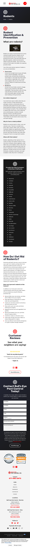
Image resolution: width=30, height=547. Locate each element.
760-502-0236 (15, 517)
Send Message (15, 445)
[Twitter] (18, 523)
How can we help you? (8, 425)
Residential (15, 489)
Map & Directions (15, 505)
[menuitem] (8, 535)
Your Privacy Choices (21, 534)
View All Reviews (15, 372)
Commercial (15, 491)
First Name (6, 401)
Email (5, 413)
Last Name (6, 405)
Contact (15, 494)
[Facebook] (12, 523)
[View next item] (16, 367)
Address (5, 417)
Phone (5, 409)
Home (15, 484)
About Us (15, 487)
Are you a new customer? (9, 421)
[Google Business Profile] (15, 523)
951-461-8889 (15, 507)
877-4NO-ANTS (15, 478)
